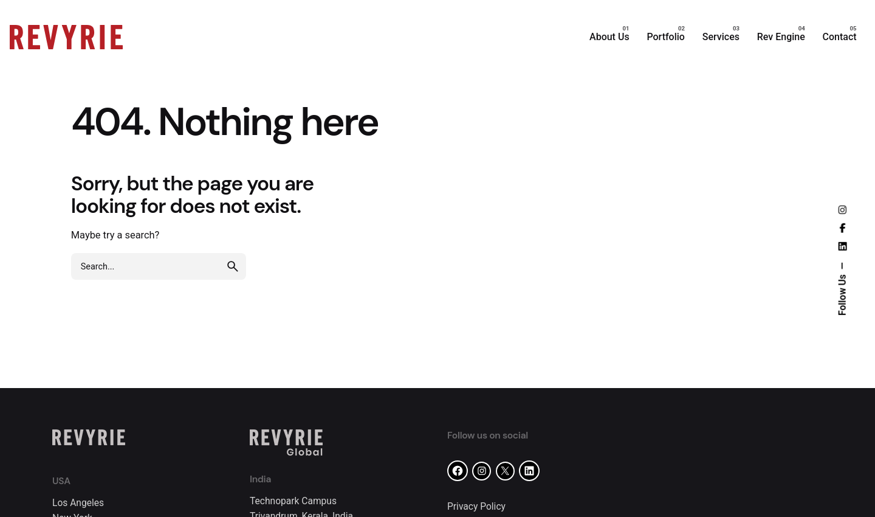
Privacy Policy (476, 506)
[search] (232, 266)
